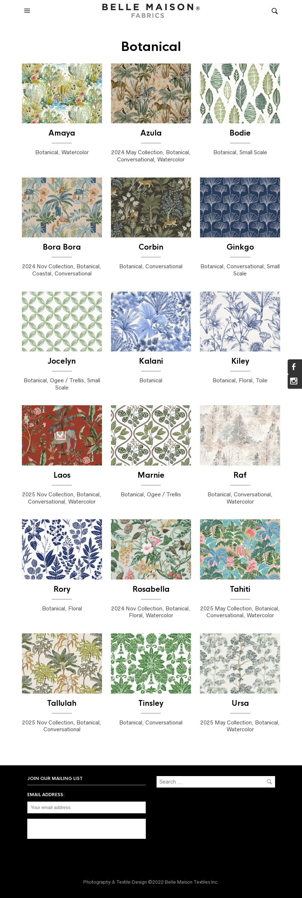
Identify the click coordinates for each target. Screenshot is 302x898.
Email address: (46, 795)
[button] (28, 11)
